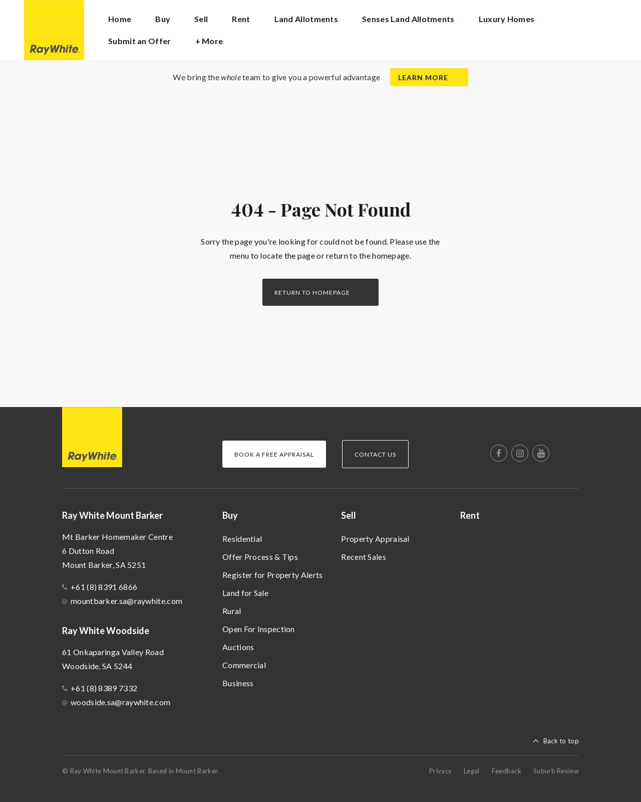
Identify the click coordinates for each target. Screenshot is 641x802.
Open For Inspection (258, 629)
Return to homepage (312, 292)
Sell (348, 515)
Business (237, 683)
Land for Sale (245, 592)
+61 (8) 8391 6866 (104, 586)
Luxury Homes (507, 19)
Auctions (238, 647)
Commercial (244, 665)
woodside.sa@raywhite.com (120, 702)
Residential (242, 538)
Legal (472, 771)
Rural (231, 611)
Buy (230, 515)
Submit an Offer (139, 41)
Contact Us (375, 454)
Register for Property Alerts (272, 574)
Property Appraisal (375, 538)
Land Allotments (306, 19)
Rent (241, 19)
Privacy (440, 771)
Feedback (506, 771)
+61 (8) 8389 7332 (104, 688)
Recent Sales (363, 556)
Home (119, 19)
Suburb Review (556, 771)
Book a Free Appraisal (274, 454)
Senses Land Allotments (408, 19)
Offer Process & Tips (260, 556)
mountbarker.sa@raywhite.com (126, 601)
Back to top (561, 741)
